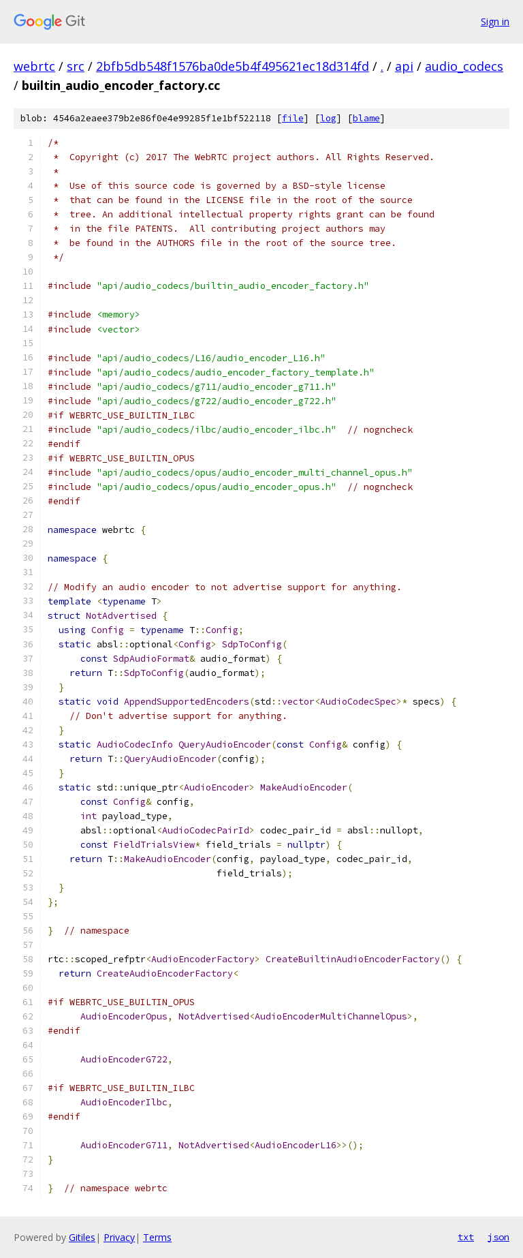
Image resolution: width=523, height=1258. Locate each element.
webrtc (34, 66)
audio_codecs (464, 66)
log (328, 118)
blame (366, 118)
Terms (157, 1237)
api (404, 66)
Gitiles (82, 1237)
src (75, 66)
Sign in (495, 21)
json (498, 1237)
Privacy (119, 1237)
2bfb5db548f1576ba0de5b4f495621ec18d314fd (232, 66)
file (293, 118)
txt (466, 1237)
